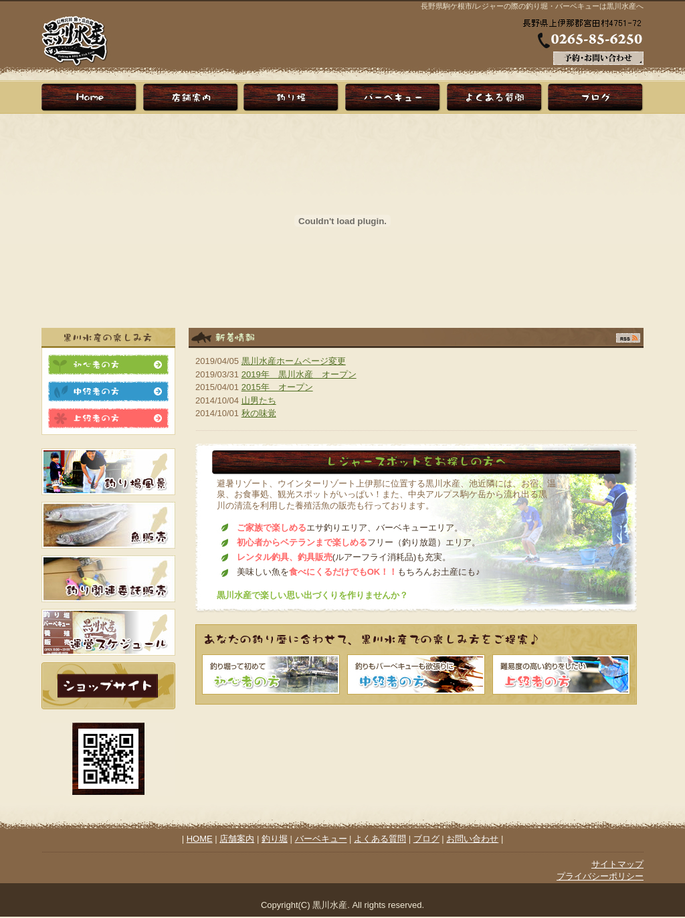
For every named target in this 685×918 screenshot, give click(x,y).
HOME (91, 97)
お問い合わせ (472, 839)
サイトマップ (617, 864)
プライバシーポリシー (600, 876)
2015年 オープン (277, 387)
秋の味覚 (258, 413)
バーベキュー (392, 97)
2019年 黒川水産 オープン (299, 374)
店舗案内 (192, 97)
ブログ (593, 97)
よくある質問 (380, 839)
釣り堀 (292, 97)
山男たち (258, 400)
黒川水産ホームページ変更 (293, 361)
